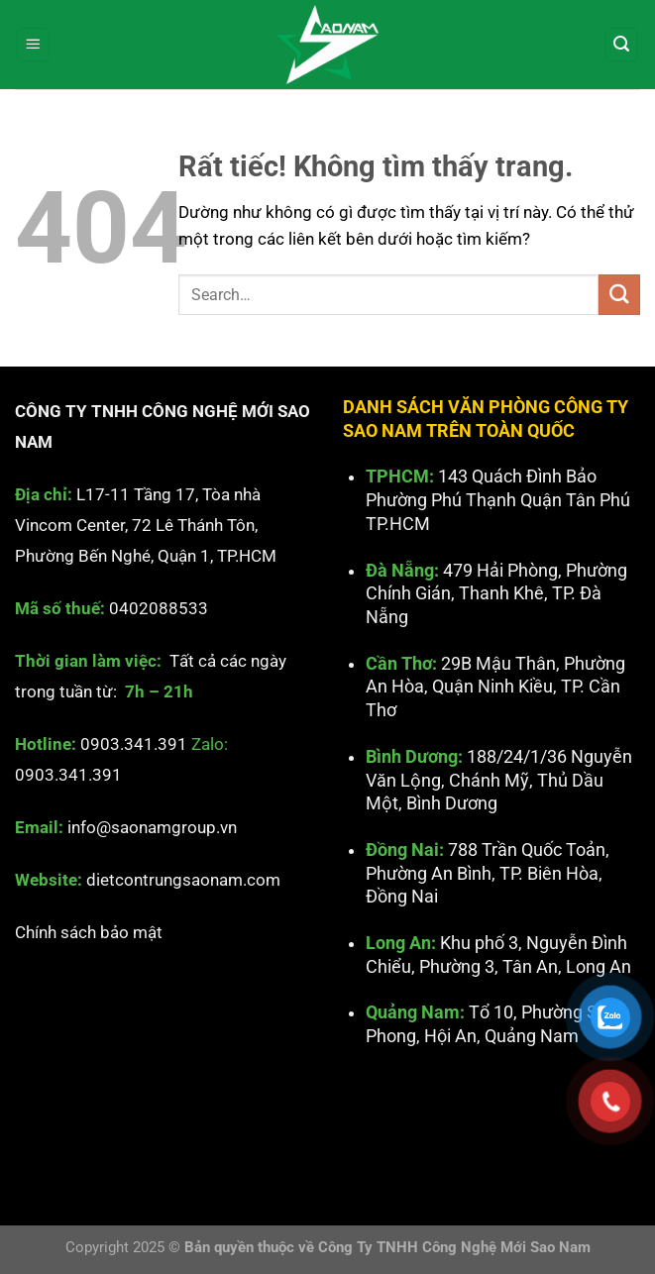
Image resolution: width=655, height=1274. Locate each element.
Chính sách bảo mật (89, 931)
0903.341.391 (133, 744)
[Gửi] (619, 294)
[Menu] (34, 44)
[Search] (622, 44)
